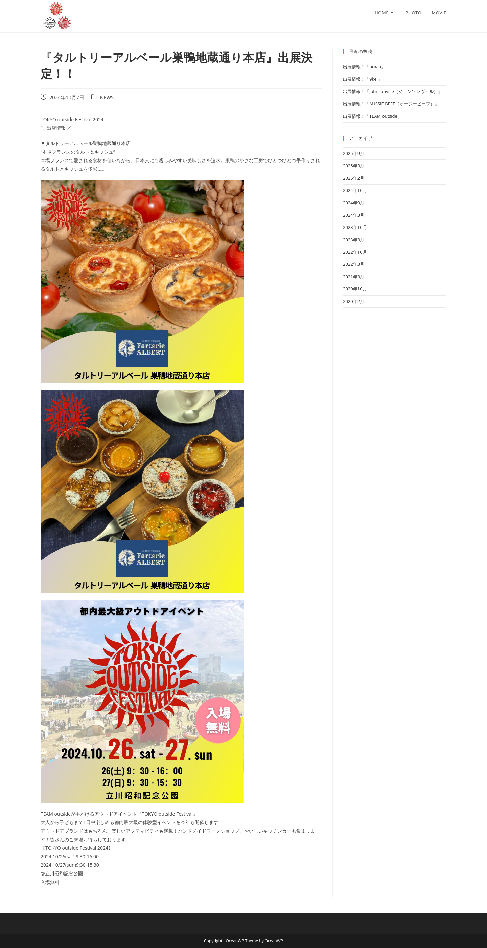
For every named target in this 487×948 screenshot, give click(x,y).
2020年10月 (355, 289)
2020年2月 (353, 301)
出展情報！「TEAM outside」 (372, 116)
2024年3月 (353, 215)
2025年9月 (353, 153)
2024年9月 (353, 203)
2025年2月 (353, 178)
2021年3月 (353, 277)
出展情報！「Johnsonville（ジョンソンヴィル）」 (392, 91)
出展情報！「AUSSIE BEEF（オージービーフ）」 (391, 104)
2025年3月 (353, 166)
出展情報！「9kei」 (362, 79)
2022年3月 (353, 264)
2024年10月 (355, 190)
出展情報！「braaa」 (364, 67)
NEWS (107, 97)
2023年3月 (353, 240)
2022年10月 (355, 252)
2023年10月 (355, 227)
